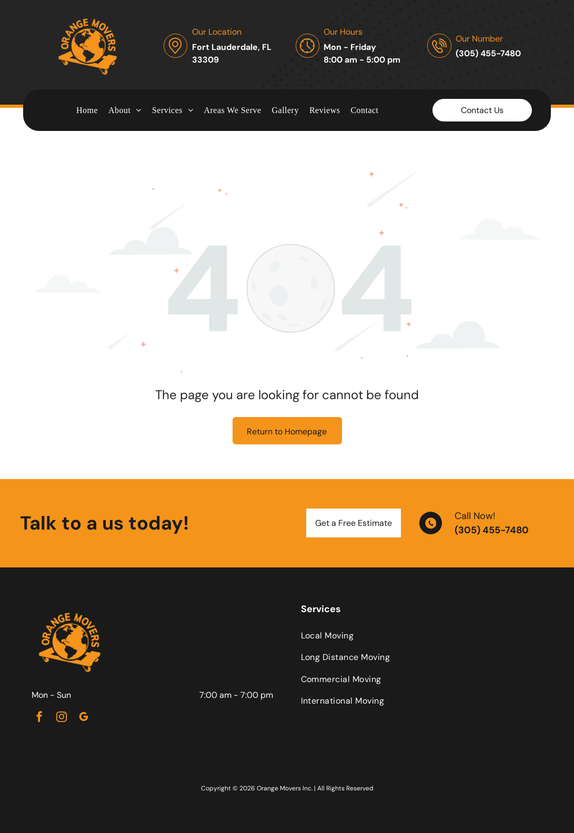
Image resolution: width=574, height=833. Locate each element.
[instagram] (61, 718)
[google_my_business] (84, 718)
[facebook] (39, 718)
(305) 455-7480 (492, 530)
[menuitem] (87, 110)
